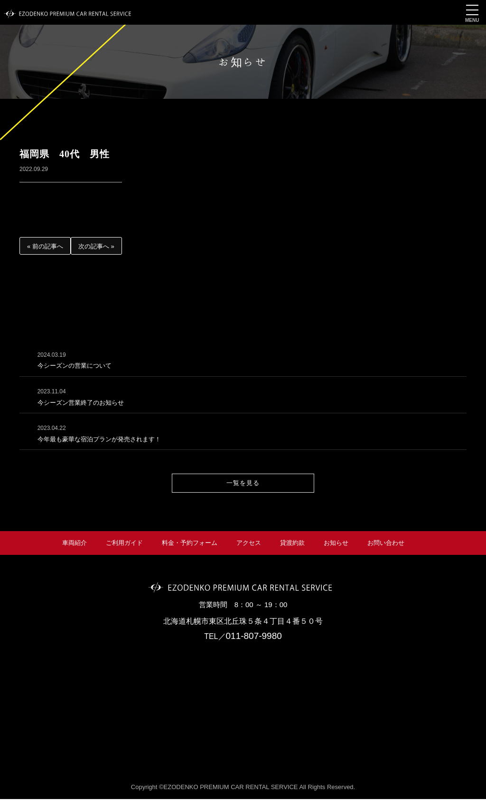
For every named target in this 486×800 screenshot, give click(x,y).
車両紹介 (74, 543)
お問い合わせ (385, 543)
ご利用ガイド (124, 543)
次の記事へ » (96, 246)
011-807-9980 (254, 637)
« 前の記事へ (45, 246)
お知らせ (336, 543)
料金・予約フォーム (189, 543)
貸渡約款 (292, 543)
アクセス (248, 543)
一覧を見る (243, 483)
